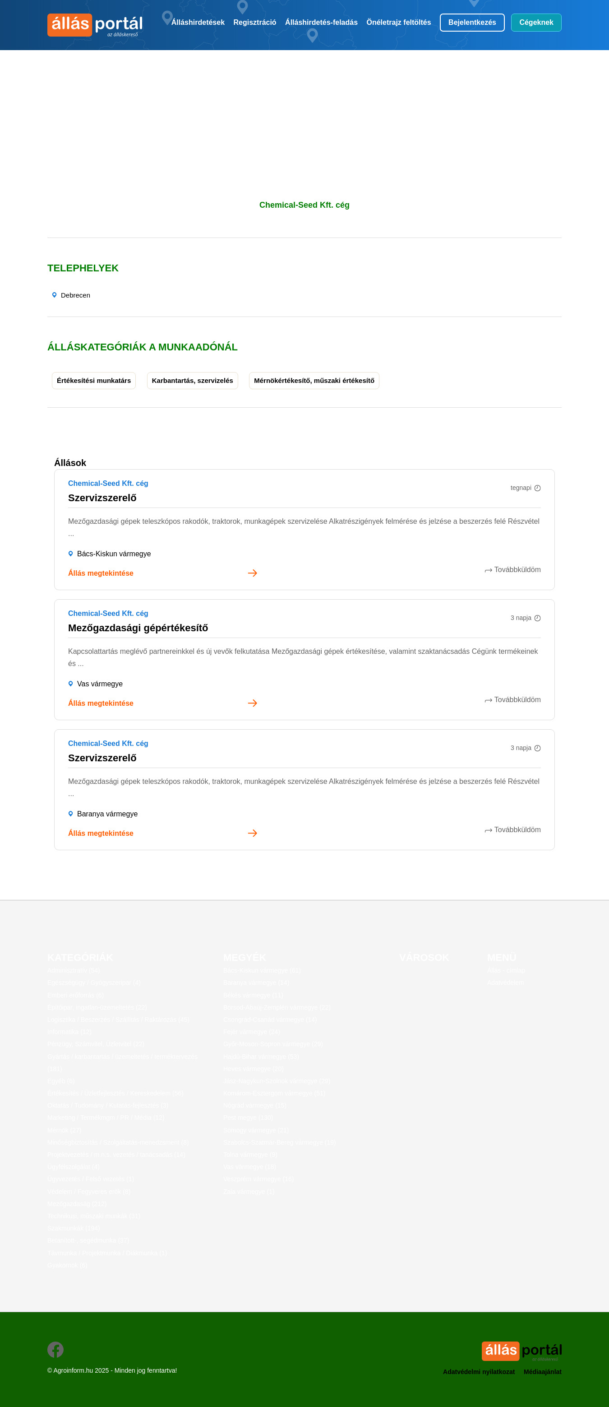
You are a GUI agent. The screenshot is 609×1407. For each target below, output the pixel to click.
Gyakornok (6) (67, 1265)
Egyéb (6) (61, 1081)
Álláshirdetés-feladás (321, 22)
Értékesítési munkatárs (94, 380)
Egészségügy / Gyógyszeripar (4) (94, 982)
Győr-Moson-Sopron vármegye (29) (273, 1044)
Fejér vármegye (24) (251, 1031)
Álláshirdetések (198, 22)
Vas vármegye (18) (249, 1166)
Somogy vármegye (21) (256, 1130)
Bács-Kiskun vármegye (114, 554)
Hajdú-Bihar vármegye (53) (261, 1056)
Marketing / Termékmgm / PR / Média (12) (106, 1117)
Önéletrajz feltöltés (399, 22)
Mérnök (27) (64, 1130)
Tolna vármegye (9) (250, 1154)
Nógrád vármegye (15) (254, 1105)
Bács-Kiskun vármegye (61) (262, 970)
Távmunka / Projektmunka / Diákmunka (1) (107, 1253)
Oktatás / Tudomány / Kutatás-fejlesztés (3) (107, 1105)
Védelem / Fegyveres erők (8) (88, 1191)
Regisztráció (255, 22)
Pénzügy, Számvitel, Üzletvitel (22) (95, 1044)
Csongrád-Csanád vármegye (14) (270, 1019)
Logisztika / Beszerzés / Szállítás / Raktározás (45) (118, 1019)
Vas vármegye (100, 684)
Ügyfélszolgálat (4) (73, 1166)
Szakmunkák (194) (73, 1228)
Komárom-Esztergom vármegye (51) (274, 1093)
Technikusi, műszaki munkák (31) (93, 1216)
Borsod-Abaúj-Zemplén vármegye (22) (277, 1007)
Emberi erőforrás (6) (75, 995)
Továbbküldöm (517, 569)
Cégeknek (536, 22)
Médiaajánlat (543, 1371)
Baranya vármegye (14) (256, 982)
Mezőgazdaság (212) (77, 1203)
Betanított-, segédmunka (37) (88, 1240)
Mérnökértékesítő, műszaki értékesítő (314, 380)
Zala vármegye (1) (249, 1191)
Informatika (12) (69, 1031)
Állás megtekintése (101, 573)
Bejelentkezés (472, 22)
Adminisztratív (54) (73, 970)
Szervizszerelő (102, 498)
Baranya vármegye (107, 814)
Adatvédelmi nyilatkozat (479, 1371)
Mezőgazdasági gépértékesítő (138, 628)
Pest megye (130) (248, 1117)
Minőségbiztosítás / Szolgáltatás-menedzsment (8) (118, 1142)
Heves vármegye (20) (253, 1068)
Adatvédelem (505, 982)
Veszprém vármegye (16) (258, 1179)
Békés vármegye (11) (253, 995)
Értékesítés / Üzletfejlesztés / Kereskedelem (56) (115, 1093)
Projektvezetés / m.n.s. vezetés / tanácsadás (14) (116, 1154)
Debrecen (75, 295)
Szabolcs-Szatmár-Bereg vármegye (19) (279, 1142)
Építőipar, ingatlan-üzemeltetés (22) (97, 1007)
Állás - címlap (506, 970)
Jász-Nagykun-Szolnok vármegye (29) (276, 1081)
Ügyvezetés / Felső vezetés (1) (90, 1179)
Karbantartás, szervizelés (192, 380)
